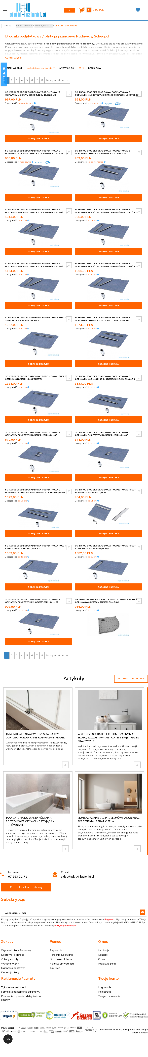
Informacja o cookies (110, 1029)
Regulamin (109, 919)
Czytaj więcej (13, 57)
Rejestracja (105, 991)
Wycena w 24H (10, 963)
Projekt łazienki (107, 963)
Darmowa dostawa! (13, 968)
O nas (101, 959)
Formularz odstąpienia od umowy (20, 991)
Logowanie (104, 987)
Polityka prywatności (62, 963)
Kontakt (102, 954)
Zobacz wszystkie (131, 678)
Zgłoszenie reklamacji (13, 987)
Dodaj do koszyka (38, 138)
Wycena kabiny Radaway (16, 950)
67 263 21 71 (17, 876)
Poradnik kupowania (61, 954)
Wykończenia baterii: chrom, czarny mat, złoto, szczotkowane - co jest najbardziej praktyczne (108, 737)
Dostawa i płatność (12, 954)
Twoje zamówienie (109, 996)
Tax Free (55, 968)
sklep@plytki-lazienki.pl (77, 876)
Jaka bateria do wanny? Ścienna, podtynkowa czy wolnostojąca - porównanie (30, 821)
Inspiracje (103, 950)
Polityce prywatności (65, 925)
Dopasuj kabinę (10, 972)
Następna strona (57, 80)
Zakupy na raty (9, 959)
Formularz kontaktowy (26, 887)
